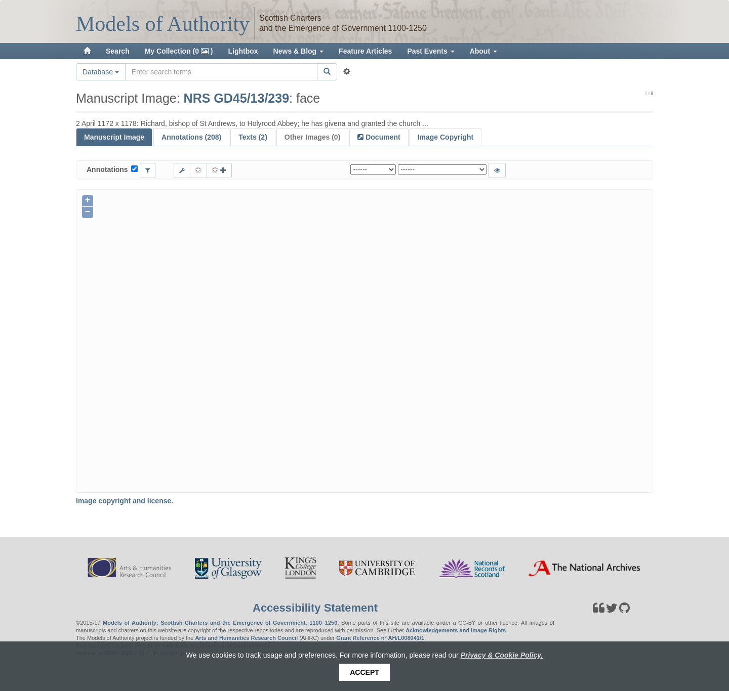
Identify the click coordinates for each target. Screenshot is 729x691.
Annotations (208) (191, 137)
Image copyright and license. (124, 501)
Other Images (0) (312, 137)
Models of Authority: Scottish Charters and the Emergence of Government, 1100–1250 (220, 623)
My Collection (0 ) (179, 51)
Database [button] (101, 72)
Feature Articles (365, 51)
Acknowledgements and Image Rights (456, 630)
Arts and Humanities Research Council (246, 638)
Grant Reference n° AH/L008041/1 (380, 638)
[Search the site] (221, 71)
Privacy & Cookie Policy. (502, 655)
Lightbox (243, 51)
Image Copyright (445, 137)
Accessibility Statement (315, 607)
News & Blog (298, 51)
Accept (364, 672)
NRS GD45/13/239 (236, 98)
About (483, 51)
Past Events (430, 51)
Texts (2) (252, 137)
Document (381, 137)
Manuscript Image (114, 137)
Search (118, 51)
